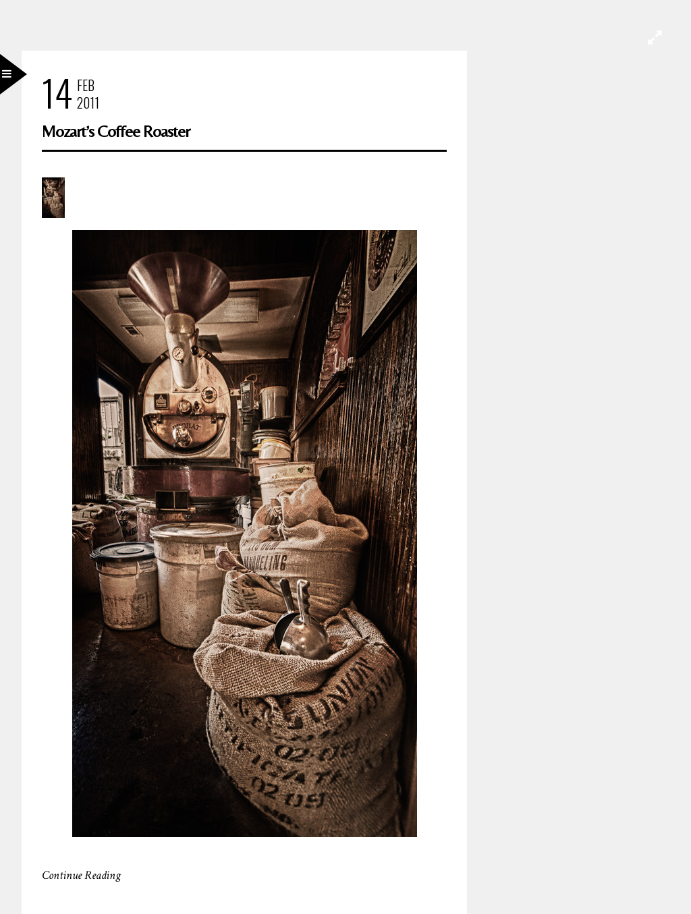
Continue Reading (81, 875)
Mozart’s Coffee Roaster (116, 131)
